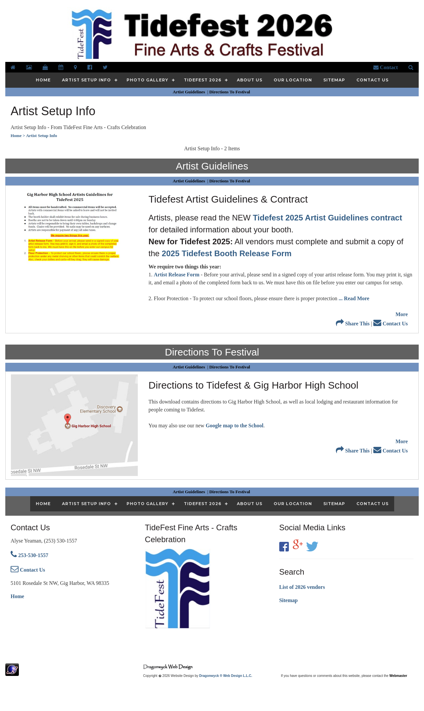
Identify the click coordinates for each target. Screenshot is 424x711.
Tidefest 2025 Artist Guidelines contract (327, 217)
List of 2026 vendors (302, 587)
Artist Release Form (176, 274)
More (402, 314)
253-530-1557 (29, 555)
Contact (385, 67)
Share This (353, 323)
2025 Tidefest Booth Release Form (227, 253)
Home (17, 596)
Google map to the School (234, 425)
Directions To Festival (230, 91)
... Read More (354, 298)
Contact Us (390, 323)
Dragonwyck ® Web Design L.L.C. (225, 676)
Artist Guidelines (189, 91)
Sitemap (288, 600)
